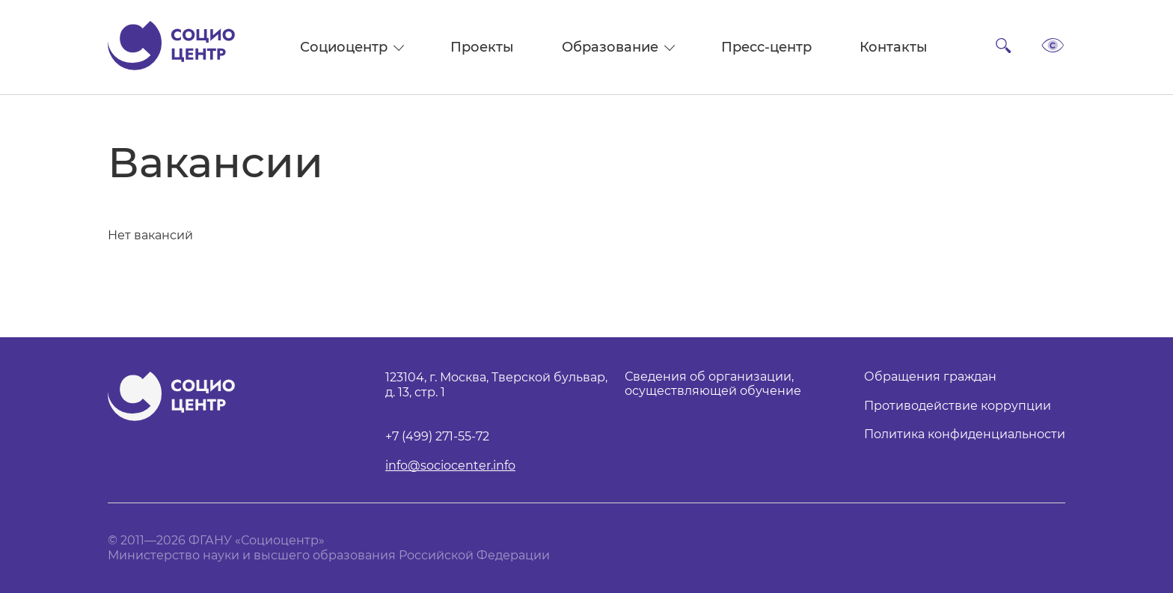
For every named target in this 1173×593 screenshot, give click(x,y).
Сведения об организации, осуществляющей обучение (713, 383)
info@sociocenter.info (450, 466)
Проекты (482, 47)
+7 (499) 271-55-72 (437, 436)
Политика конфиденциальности (964, 434)
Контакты (894, 47)
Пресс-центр (766, 47)
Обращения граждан (930, 377)
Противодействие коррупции (957, 406)
